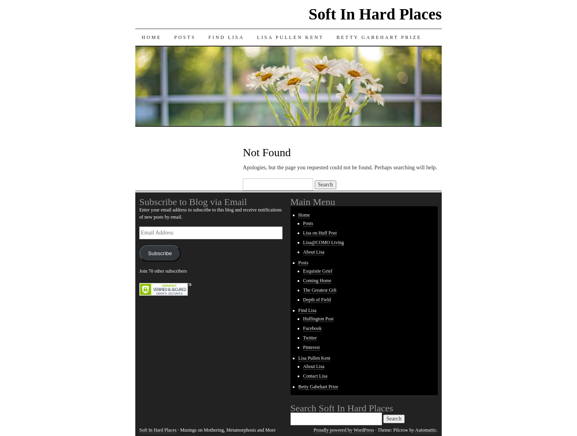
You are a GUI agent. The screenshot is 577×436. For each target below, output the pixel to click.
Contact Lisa (315, 376)
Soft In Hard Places (375, 14)
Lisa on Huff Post (320, 233)
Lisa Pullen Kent (290, 37)
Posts (185, 37)
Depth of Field (317, 299)
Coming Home (317, 280)
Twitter (310, 338)
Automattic (426, 430)
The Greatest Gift (320, 290)
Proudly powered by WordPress (344, 430)
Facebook (312, 328)
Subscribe (160, 253)
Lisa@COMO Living (323, 242)
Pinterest (311, 347)
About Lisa (314, 252)
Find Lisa (226, 37)
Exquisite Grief (318, 271)
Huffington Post (318, 319)
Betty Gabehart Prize (378, 37)
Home (152, 37)
